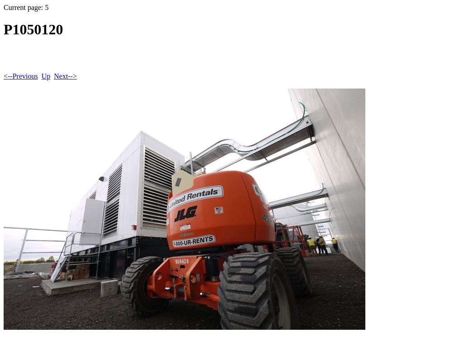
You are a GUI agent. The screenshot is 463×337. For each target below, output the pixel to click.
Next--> (65, 76)
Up (46, 76)
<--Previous (21, 76)
